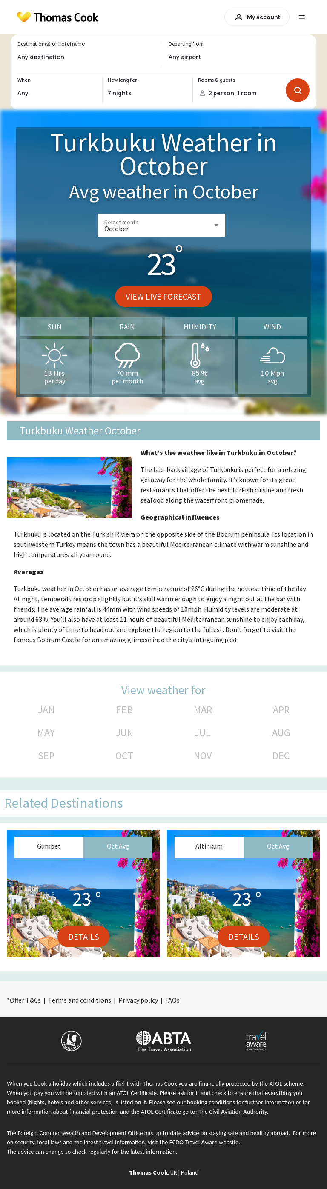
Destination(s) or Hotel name (50, 44)
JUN (124, 733)
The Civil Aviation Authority (232, 1111)
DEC (281, 756)
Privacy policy (138, 1000)
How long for (122, 80)
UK (173, 1172)
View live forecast (163, 296)
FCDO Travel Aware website (203, 1142)
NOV (203, 756)
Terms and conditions (79, 1000)
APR (281, 710)
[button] (161, 225)
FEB (124, 710)
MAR (203, 710)
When (23, 80)
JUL (203, 733)
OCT (124, 756)
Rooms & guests (216, 80)
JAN (46, 710)
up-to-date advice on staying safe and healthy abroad (222, 1133)
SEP (46, 756)
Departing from (186, 44)
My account (257, 17)
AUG (281, 733)
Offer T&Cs (25, 1000)
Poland (189, 1172)
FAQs (172, 1000)
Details (83, 936)
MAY (46, 733)
